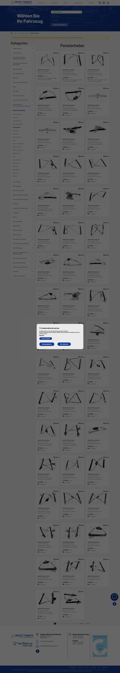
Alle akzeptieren (47, 344)
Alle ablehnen (64, 344)
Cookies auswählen (45, 338)
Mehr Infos (41, 335)
